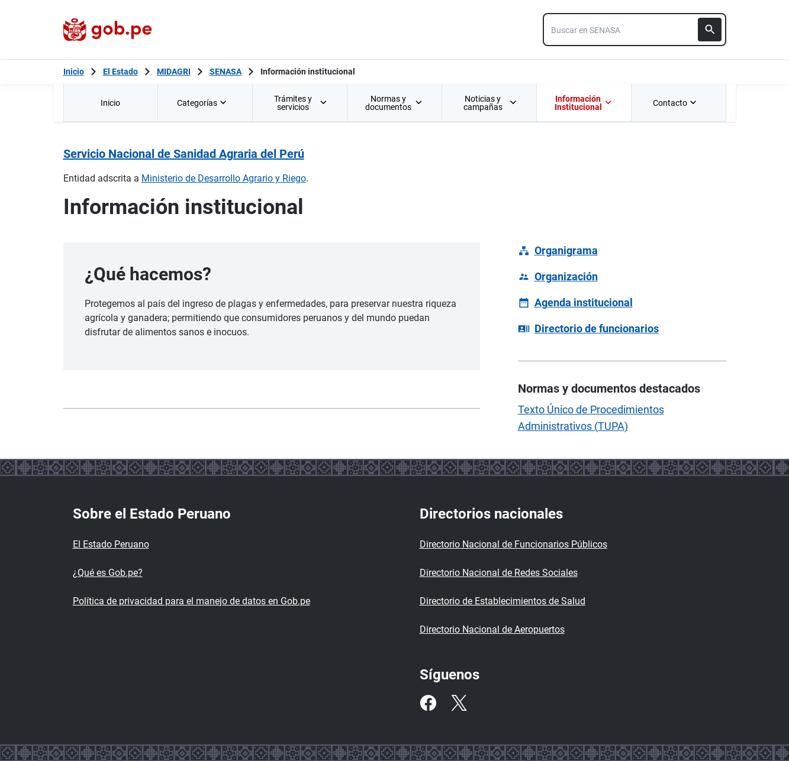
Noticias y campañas (490, 103)
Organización (566, 276)
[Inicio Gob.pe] (73, 71)
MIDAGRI (174, 71)
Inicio (110, 103)
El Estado (120, 71)
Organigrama (566, 250)
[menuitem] (110, 102)
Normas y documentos (394, 103)
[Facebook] (428, 703)
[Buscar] (710, 29)
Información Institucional (583, 103)
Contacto (676, 103)
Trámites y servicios (301, 103)
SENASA (225, 71)
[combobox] (634, 29)
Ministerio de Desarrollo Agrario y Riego (223, 178)
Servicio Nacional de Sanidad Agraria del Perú (183, 154)
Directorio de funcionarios (596, 328)
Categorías (203, 103)
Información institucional (307, 71)
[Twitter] (458, 703)
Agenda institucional (583, 302)
